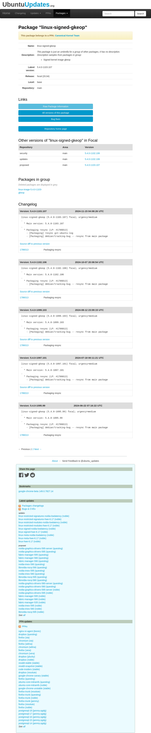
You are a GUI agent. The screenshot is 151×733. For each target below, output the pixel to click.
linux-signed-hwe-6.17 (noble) (33, 532)
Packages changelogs (33, 505)
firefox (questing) (27, 679)
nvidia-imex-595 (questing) (32, 570)
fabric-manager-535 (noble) (32, 602)
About (55, 461)
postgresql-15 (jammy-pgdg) (32, 720)
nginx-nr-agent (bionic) (30, 631)
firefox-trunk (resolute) (29, 691)
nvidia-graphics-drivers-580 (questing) (37, 586)
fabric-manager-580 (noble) (32, 599)
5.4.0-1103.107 (92, 165)
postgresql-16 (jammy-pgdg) (32, 717)
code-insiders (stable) (29, 669)
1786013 (24, 249)
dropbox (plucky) (27, 656)
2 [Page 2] (33, 449)
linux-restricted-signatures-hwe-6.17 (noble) (40, 519)
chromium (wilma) (27, 647)
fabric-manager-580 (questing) (33, 558)
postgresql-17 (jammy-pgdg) (32, 714)
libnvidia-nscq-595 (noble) (31, 612)
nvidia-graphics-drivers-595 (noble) (36, 593)
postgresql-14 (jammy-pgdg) (32, 723)
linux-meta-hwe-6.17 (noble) (32, 538)
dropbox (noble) (26, 660)
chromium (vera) (27, 653)
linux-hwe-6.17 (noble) (30, 541)
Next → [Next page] (38, 449)
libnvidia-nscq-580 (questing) (33, 580)
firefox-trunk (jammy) (29, 701)
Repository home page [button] (56, 129)
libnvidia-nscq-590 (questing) (33, 567)
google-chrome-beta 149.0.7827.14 (36, 491)
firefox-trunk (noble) (28, 698)
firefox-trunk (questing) (30, 694)
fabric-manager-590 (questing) (33, 561)
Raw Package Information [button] (55, 106)
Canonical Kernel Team (67, 35)
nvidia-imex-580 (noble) (30, 609)
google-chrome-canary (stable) (34, 675)
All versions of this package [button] (55, 112)
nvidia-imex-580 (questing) (32, 574)
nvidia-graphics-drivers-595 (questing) (37, 551)
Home (6, 13)
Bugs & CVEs (29, 509)
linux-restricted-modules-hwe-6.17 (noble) (39, 525)
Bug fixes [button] (55, 119)
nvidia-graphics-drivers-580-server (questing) (41, 583)
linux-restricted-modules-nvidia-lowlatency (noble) (43, 522)
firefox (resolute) (27, 704)
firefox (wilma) (25, 644)
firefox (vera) (25, 650)
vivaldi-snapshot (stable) (31, 666)
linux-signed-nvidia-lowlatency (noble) (37, 528)
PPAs (48, 13)
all (24, 615)
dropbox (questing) (28, 634)
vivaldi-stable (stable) (29, 663)
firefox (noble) (25, 707)
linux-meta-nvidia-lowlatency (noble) (36, 535)
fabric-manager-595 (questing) (33, 555)
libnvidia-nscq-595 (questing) (33, 577)
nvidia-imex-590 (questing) (32, 564)
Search (140, 13)
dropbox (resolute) (28, 672)
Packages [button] (62, 13)
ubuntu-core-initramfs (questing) (34, 682)
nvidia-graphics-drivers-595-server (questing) (41, 548)
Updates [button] (35, 13)
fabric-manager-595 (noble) (32, 596)
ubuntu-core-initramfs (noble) (33, 685)
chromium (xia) (26, 640)
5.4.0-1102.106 (92, 153)
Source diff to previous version (35, 244)
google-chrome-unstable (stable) (35, 688)
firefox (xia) (24, 637)
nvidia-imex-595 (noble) (30, 605)
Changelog (20, 13)
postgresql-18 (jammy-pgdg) (32, 710)
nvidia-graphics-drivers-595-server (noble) (39, 589)
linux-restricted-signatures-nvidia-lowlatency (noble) (44, 516)
